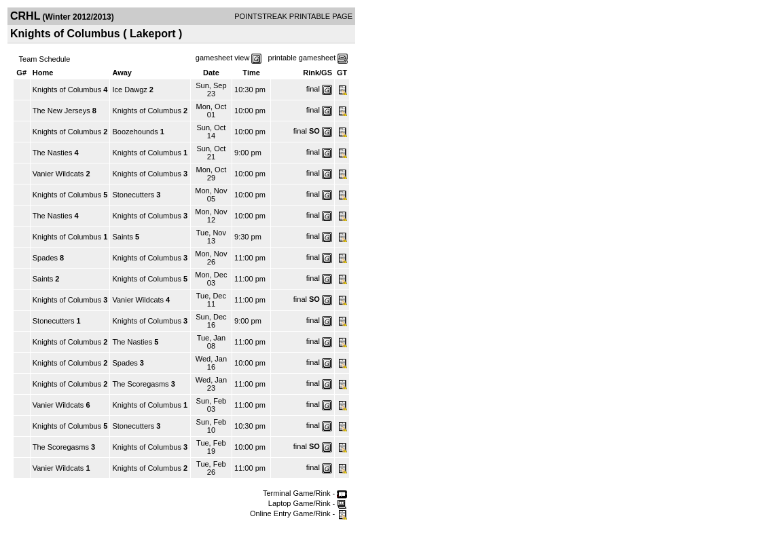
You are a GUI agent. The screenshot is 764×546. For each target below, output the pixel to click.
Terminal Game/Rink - (305, 493)
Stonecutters (133, 195)
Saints (122, 237)
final (313, 89)
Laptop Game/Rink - (308, 503)
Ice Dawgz (129, 89)
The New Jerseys (61, 110)
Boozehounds (135, 132)
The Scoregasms (140, 384)
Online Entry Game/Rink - (298, 513)
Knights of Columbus (67, 89)
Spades (45, 258)
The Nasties (53, 153)
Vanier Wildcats (58, 174)
